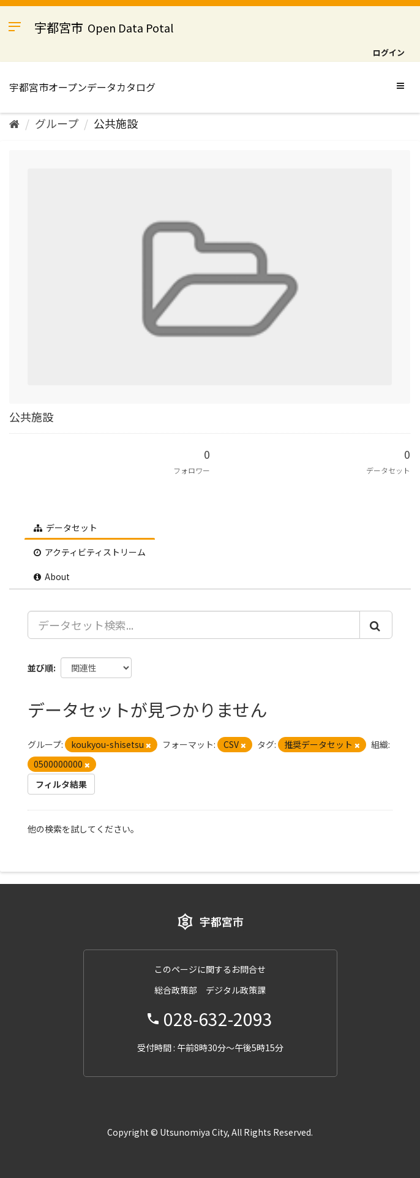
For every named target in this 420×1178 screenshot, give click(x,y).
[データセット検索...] (194, 625)
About (52, 576)
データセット (65, 527)
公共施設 (116, 123)
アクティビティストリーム (90, 552)
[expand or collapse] (400, 85)
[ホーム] (14, 123)
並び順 (40, 668)
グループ (56, 123)
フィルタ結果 (61, 784)
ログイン (389, 52)
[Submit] (375, 625)
